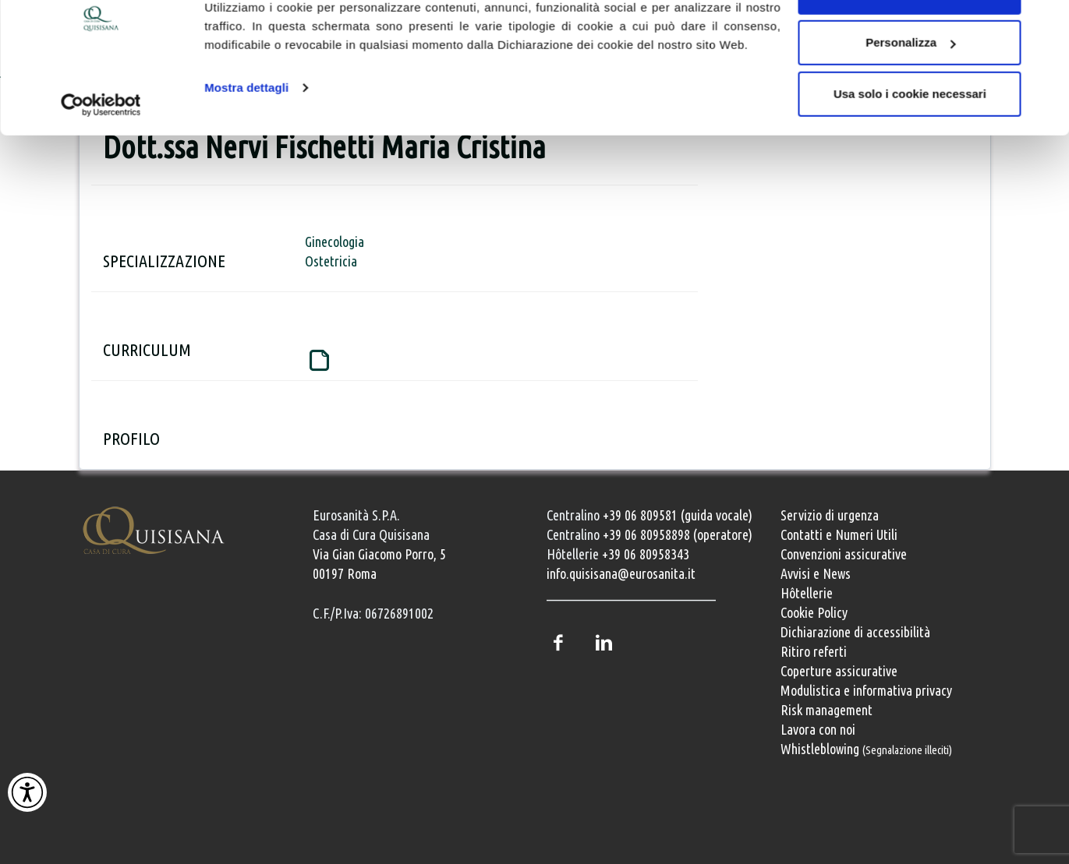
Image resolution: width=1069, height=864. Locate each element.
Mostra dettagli (246, 136)
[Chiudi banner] (1044, 24)
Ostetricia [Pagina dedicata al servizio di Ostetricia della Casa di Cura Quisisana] (331, 261)
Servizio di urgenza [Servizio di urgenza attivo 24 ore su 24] (830, 515)
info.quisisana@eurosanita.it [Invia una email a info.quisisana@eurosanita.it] (621, 573)
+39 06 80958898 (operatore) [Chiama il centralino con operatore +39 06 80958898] (677, 534)
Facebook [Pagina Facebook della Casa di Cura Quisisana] (558, 642)
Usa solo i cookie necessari (910, 143)
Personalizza (910, 92)
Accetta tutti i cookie (910, 41)
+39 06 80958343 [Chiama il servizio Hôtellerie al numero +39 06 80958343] (645, 554)
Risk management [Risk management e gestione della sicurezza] (827, 710)
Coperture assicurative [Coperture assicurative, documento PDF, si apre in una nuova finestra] (839, 671)
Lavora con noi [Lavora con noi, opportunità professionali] (818, 729)
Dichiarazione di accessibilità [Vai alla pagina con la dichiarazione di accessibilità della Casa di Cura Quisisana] (855, 632)
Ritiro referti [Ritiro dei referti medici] (814, 651)
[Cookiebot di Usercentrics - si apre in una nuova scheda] (101, 154)
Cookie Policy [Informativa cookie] (814, 612)
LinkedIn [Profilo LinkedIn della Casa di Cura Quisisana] (604, 642)
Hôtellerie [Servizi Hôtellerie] (807, 593)
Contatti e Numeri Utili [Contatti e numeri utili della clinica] (839, 534)
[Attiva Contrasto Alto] (27, 792)
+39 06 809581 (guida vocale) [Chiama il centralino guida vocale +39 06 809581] (677, 515)
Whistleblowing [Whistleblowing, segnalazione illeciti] (866, 748)
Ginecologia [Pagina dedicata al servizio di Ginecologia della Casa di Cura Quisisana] (334, 241)
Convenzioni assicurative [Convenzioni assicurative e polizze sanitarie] (844, 554)
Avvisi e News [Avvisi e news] (816, 573)
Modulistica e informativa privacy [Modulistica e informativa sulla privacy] (866, 690)
